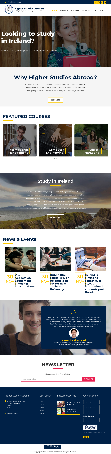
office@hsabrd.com (13, 413)
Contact (42, 413)
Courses (75, 11)
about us (64, 11)
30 (10, 279)
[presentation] (5, 139)
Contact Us (98, 11)
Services (86, 11)
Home (54, 11)
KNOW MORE (55, 100)
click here (100, 432)
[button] (54, 159)
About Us (42, 404)
